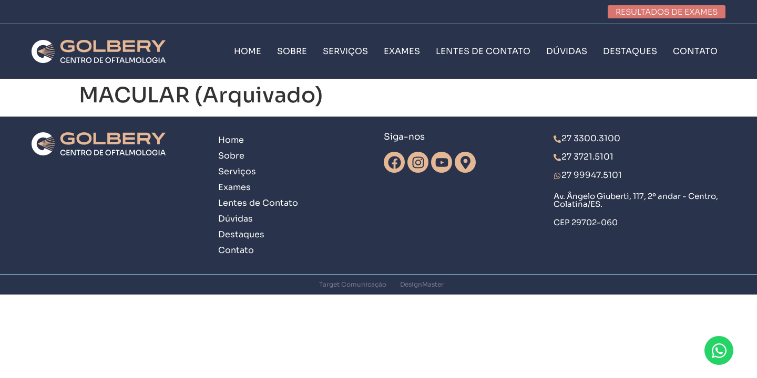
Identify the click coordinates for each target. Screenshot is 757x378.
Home (231, 139)
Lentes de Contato (258, 202)
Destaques (241, 234)
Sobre (231, 155)
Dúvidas (235, 218)
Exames (234, 187)
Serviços (237, 171)
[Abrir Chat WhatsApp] (718, 350)
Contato (236, 250)
